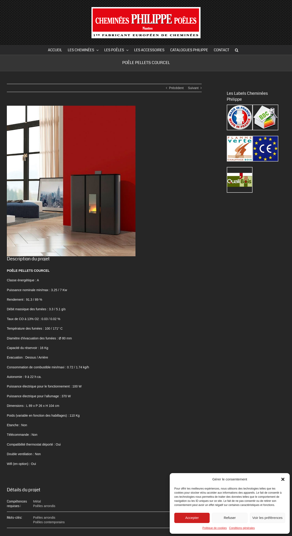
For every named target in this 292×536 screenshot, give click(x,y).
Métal (37, 501)
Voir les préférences (267, 518)
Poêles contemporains (49, 522)
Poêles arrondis (44, 506)
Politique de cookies (214, 528)
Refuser (230, 518)
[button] (283, 479)
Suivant (193, 88)
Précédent (176, 88)
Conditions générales (242, 528)
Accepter (192, 518)
